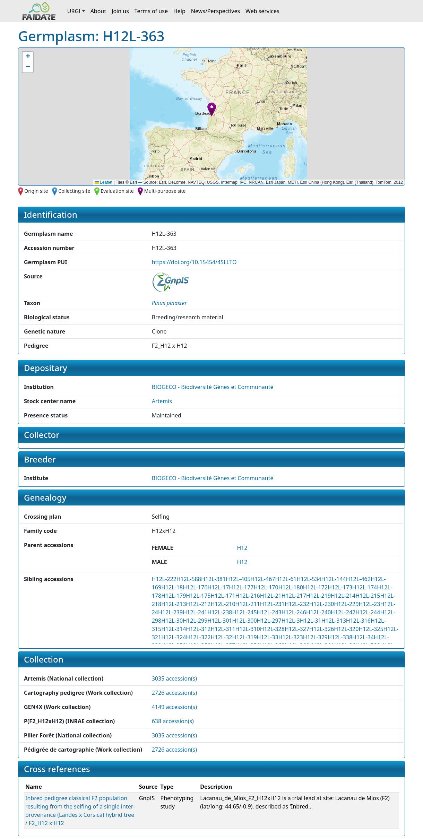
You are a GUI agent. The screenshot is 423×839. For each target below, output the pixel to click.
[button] (211, 109)
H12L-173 (340, 587)
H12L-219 (318, 595)
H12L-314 (173, 629)
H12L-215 (367, 595)
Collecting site (74, 191)
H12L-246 (294, 612)
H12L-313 (333, 620)
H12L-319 (244, 637)
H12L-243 (269, 612)
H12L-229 (346, 604)
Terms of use (151, 11)
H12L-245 (244, 612)
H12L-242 (343, 612)
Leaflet (103, 182)
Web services (262, 11)
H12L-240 (318, 612)
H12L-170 (265, 587)
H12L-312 (198, 629)
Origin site (36, 191)
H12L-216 (247, 595)
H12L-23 (369, 604)
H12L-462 (358, 579)
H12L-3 (291, 620)
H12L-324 (173, 637)
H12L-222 (164, 579)
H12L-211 (247, 604)
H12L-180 (290, 587)
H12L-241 (195, 612)
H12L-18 (172, 587)
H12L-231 (272, 604)
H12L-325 (371, 629)
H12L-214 (343, 595)
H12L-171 (222, 595)
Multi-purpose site (165, 191)
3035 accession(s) (174, 678)
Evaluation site (117, 191)
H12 (242, 548)
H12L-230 (321, 604)
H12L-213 (173, 604)
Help (179, 11)
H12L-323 (290, 637)
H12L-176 (195, 587)
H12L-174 (364, 587)
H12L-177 (241, 587)
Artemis (162, 401)
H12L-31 (310, 620)
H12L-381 (213, 579)
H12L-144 (333, 579)
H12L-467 (262, 579)
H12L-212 (198, 604)
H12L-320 (346, 629)
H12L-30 (172, 620)
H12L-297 (269, 620)
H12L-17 (218, 587)
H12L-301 (219, 620)
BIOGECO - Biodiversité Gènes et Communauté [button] (213, 387)
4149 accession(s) (174, 707)
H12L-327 (297, 629)
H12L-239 (170, 612)
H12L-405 (238, 579)
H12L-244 (367, 612)
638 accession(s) (173, 721)
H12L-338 (340, 637)
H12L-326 (321, 629)
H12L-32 (221, 637)
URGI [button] (74, 11)
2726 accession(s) (174, 693)
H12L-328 (272, 629)
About (98, 11)
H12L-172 (315, 587)
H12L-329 (315, 637)
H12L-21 (271, 595)
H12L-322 (198, 637)
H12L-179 (173, 595)
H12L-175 (198, 595)
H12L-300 (244, 620)
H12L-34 (363, 637)
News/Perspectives (215, 11)
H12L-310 (247, 629)
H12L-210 (222, 604)
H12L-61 (285, 579)
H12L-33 (267, 637)
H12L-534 (308, 579)
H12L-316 (358, 620)
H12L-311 (222, 629)
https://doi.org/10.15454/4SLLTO (194, 262)
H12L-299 (195, 620)
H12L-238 (219, 612)
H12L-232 (297, 604)
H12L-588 (188, 579)
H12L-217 (294, 595)
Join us (120, 11)
